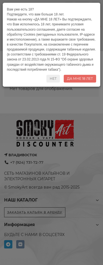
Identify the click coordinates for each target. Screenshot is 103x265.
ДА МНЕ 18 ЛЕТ (80, 78)
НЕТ (53, 78)
